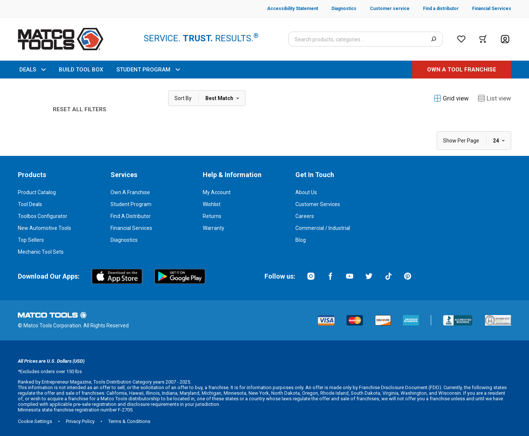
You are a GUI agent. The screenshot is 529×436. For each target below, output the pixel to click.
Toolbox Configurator (42, 216)
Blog (300, 240)
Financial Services (131, 228)
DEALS (32, 69)
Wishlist (212, 204)
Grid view (451, 98)
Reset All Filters (79, 109)
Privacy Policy (80, 421)
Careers (304, 216)
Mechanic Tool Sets (41, 252)
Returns (212, 216)
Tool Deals (30, 204)
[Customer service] (383, 8)
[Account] (505, 39)
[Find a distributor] (434, 8)
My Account (217, 192)
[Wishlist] (461, 39)
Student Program (130, 204)
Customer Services (317, 204)
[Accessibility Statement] (292, 8)
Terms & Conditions (129, 421)
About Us (306, 192)
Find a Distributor (130, 216)
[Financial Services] (485, 8)
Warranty (213, 228)
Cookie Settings (35, 421)
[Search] (433, 39)
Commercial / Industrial (322, 228)
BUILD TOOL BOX (81, 69)
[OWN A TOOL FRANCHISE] (461, 69)
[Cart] (483, 39)
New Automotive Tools (44, 228)
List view (494, 98)
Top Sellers (31, 240)
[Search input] (365, 39)
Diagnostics (124, 240)
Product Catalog (37, 192)
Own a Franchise (130, 192)
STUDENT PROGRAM (148, 69)
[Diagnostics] (337, 8)
